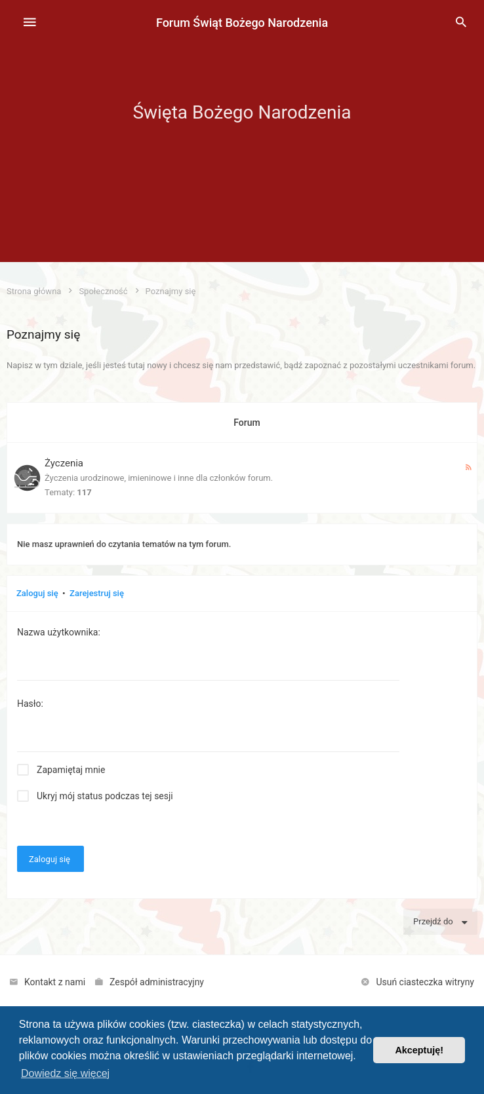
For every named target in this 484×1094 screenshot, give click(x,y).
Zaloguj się (37, 593)
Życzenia (64, 463)
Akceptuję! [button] (419, 1050)
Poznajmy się (43, 334)
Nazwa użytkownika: (58, 632)
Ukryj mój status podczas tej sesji (105, 796)
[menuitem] (461, 23)
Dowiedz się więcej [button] (65, 1073)
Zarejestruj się (97, 593)
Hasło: (30, 703)
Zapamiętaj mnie (71, 769)
